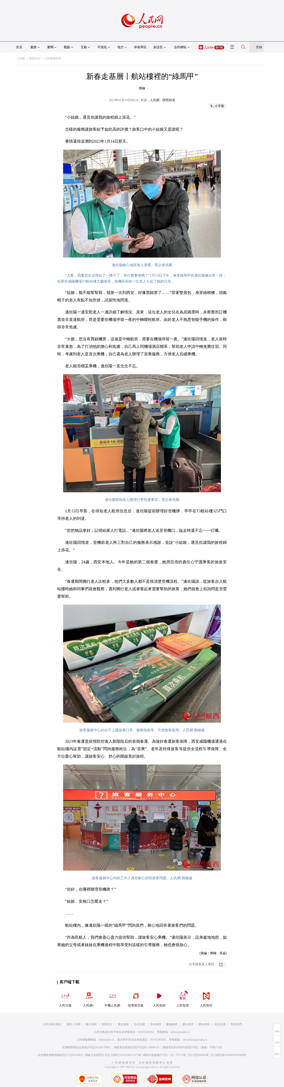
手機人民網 (112, 998)
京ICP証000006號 (198, 1055)
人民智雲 (183, 998)
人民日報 (65, 998)
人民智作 (206, 998)
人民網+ (89, 998)
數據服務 (171, 1024)
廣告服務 (123, 1024)
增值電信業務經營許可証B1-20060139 (136, 1047)
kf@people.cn (106, 1039)
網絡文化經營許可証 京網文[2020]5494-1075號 (113, 1055)
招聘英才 (107, 1024)
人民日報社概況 (52, 1024)
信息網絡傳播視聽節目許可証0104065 (60, 1055)
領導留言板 (136, 998)
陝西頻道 (34, 58)
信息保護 (220, 1024)
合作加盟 (139, 1024)
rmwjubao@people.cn (195, 1039)
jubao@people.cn (180, 1032)
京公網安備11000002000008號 (228, 1055)
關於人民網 (73, 1024)
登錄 (259, 47)
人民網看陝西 (52, 58)
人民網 (20, 58)
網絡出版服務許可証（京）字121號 (164, 1055)
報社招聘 (91, 1024)
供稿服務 (155, 1024)
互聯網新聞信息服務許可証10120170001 (86, 1047)
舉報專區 (140, 47)
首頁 (19, 47)
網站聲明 (187, 1024)
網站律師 (203, 1024)
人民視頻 (159, 998)
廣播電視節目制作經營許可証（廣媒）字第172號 (192, 1047)
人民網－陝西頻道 (162, 100)
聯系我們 (236, 1024)
